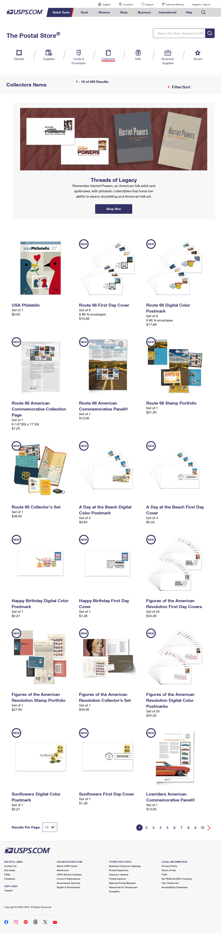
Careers (8, 890)
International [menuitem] (168, 12)
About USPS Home (67, 866)
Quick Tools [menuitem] (61, 12)
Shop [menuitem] (124, 12)
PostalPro (114, 891)
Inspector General (118, 874)
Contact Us (10, 866)
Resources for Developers (123, 887)
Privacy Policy (169, 866)
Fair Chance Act (170, 883)
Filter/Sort (180, 87)
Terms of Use (169, 870)
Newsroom (63, 870)
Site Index (9, 870)
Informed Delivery (175, 4)
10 (202, 828)
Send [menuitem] (84, 12)
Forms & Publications (68, 878)
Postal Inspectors (118, 870)
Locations (128, 4)
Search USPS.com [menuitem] (203, 12)
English (102, 4)
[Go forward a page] (209, 827)
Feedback (9, 878)
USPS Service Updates (69, 874)
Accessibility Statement (175, 887)
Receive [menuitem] (104, 12)
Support (150, 4)
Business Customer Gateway (125, 866)
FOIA (164, 874)
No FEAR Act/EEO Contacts (177, 878)
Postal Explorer (117, 878)
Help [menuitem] (189, 12)
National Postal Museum (122, 883)
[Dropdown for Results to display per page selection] (49, 827)
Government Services (68, 883)
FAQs (7, 874)
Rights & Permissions (68, 887)
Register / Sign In (201, 4)
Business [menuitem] (144, 12)
